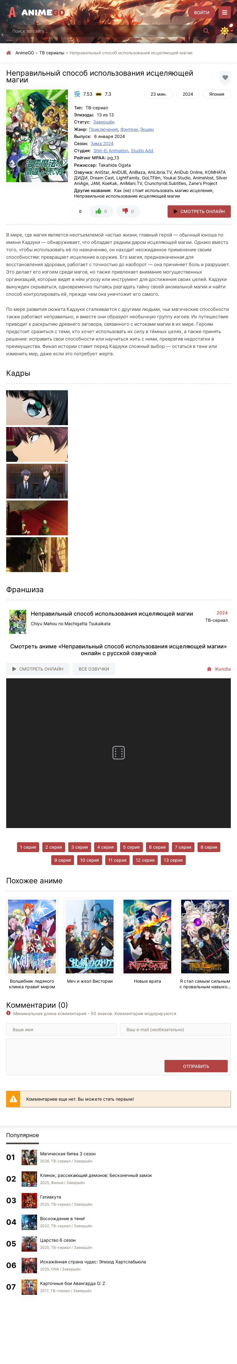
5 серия (131, 847)
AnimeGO (24, 52)
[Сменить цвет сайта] (224, 31)
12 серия (145, 860)
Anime (43, 12)
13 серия (173, 860)
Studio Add (142, 150)
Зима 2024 (102, 143)
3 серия (79, 847)
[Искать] (206, 31)
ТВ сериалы (51, 52)
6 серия (157, 847)
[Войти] (201, 12)
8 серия (209, 847)
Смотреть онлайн (203, 211)
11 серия (117, 860)
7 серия (183, 847)
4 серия (105, 847)
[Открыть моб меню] (224, 12)
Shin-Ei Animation (111, 150)
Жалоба (219, 669)
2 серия (53, 847)
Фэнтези (129, 129)
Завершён (103, 121)
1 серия (28, 847)
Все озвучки (94, 669)
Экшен (147, 129)
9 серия (62, 860)
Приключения (103, 129)
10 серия (89, 860)
